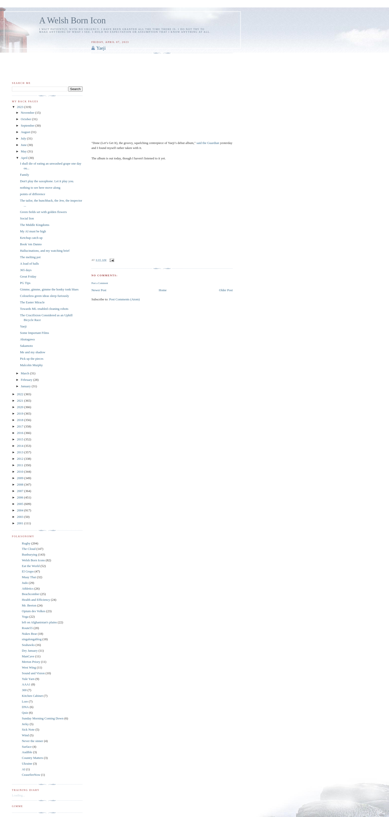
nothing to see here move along (40, 187)
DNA (25, 707)
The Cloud (28, 549)
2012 (20, 459)
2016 (20, 433)
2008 (20, 484)
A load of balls (29, 263)
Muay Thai (29, 577)
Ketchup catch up (31, 238)
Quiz (25, 712)
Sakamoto (26, 346)
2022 (20, 394)
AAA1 (26, 684)
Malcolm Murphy (31, 365)
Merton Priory (31, 662)
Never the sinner (32, 741)
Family (24, 175)
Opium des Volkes (33, 611)
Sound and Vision (33, 673)
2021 (20, 400)
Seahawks (28, 645)
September (28, 125)
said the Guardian (208, 143)
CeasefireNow (31, 775)
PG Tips (25, 283)
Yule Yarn (28, 679)
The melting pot (30, 257)
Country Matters (32, 758)
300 (24, 690)
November (28, 112)
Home (163, 290)
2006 (20, 497)
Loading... (18, 795)
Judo (25, 583)
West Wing (29, 667)
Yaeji (101, 48)
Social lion (27, 218)
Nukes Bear (29, 634)
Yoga (25, 616)
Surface (27, 746)
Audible (27, 752)
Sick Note (28, 729)
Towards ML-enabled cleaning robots (44, 309)
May (24, 151)
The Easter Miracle (32, 302)
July (24, 138)
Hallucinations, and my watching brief (44, 250)
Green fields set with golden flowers (43, 212)
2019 (20, 413)
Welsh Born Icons (33, 560)
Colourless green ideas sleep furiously (44, 296)
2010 (20, 471)
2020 (20, 407)
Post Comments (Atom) (124, 299)
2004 (20, 510)
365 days (26, 270)
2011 (20, 465)
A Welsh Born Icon (72, 20)
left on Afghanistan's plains (39, 622)
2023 (20, 107)
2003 (20, 517)
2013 (20, 452)
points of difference (32, 194)
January (26, 386)
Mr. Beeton (29, 605)
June (24, 145)
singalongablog (31, 639)
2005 (20, 504)
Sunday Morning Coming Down (43, 718)
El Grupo (28, 571)
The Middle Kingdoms (34, 225)
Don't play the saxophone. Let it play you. (47, 181)
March (25, 373)
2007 (20, 491)
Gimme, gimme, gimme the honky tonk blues (49, 289)
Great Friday (28, 276)
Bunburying (29, 554)
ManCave (28, 656)
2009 (20, 478)
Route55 (27, 628)
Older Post (226, 290)
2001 (20, 523)
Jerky (25, 724)
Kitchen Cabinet (32, 696)
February (27, 380)
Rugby (26, 543)
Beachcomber (30, 594)
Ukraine (27, 763)
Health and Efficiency (36, 600)
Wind (25, 735)
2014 (20, 446)
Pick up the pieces (31, 358)
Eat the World (31, 566)
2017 (20, 426)
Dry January (30, 650)
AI (23, 769)
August (26, 132)
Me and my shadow (32, 352)
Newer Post (98, 290)
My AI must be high (33, 231)
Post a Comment (99, 283)
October (26, 119)
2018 (20, 420)
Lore (25, 701)
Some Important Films (34, 333)
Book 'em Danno (31, 244)
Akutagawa (27, 339)
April (25, 158)
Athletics (27, 588)
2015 (20, 439)
